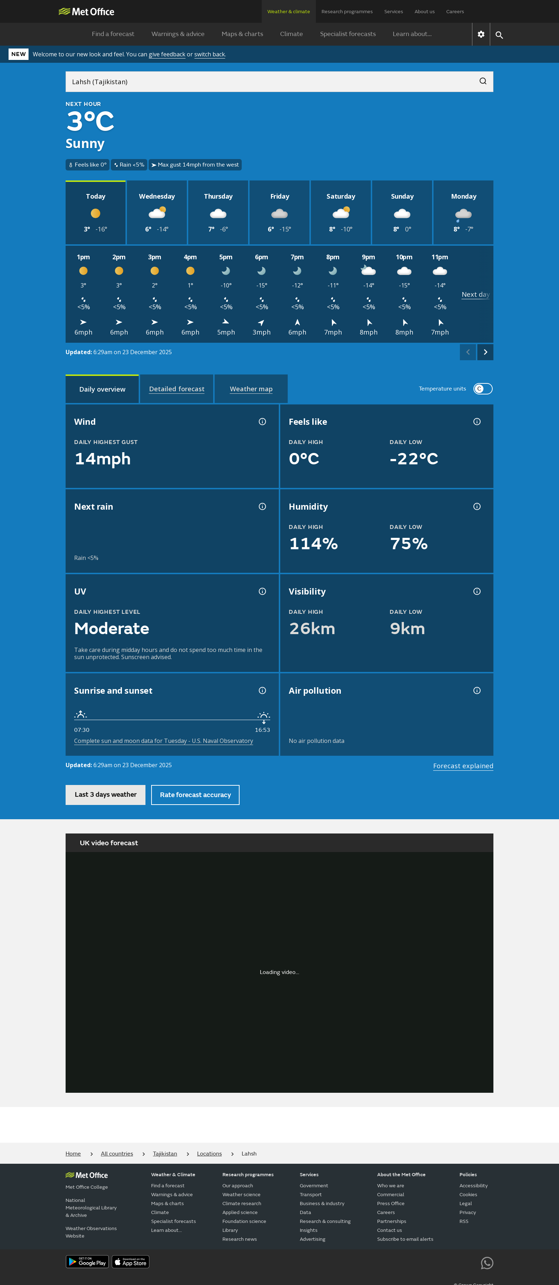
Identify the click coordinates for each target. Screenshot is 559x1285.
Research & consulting (325, 1221)
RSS (464, 1221)
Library (230, 1230)
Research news (239, 1239)
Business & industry (322, 1203)
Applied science (240, 1212)
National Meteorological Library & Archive (91, 1207)
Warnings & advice (178, 34)
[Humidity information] (476, 506)
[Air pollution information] (476, 690)
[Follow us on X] (390, 1262)
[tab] (102, 388)
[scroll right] (485, 352)
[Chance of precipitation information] (261, 506)
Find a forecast (113, 34)
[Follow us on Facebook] (422, 1262)
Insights (309, 1230)
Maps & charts (242, 34)
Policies (468, 1175)
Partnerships (391, 1221)
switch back (209, 54)
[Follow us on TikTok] (438, 1262)
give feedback (167, 54)
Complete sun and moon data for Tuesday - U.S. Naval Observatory (163, 741)
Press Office (391, 1203)
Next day (476, 294)
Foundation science (244, 1221)
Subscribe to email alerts (405, 1239)
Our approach (237, 1186)
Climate (291, 34)
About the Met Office (401, 1175)
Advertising (312, 1239)
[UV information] (261, 591)
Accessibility (474, 1186)
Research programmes (347, 12)
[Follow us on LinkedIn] (471, 1262)
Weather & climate (288, 12)
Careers (455, 12)
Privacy (468, 1212)
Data (305, 1212)
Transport (311, 1195)
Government (314, 1186)
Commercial (390, 1195)
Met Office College (87, 1187)
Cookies (468, 1195)
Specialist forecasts (348, 34)
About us (425, 12)
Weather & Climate (173, 1175)
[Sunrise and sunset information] (261, 690)
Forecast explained (463, 765)
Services (393, 12)
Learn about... (412, 34)
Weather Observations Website (91, 1232)
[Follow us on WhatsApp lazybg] (487, 1262)
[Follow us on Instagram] (454, 1262)
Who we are (390, 1186)
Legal (466, 1203)
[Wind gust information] (261, 421)
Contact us (389, 1230)
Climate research (241, 1203)
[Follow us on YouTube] (406, 1262)
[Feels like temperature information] (476, 421)
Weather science (241, 1195)
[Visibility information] (476, 591)
